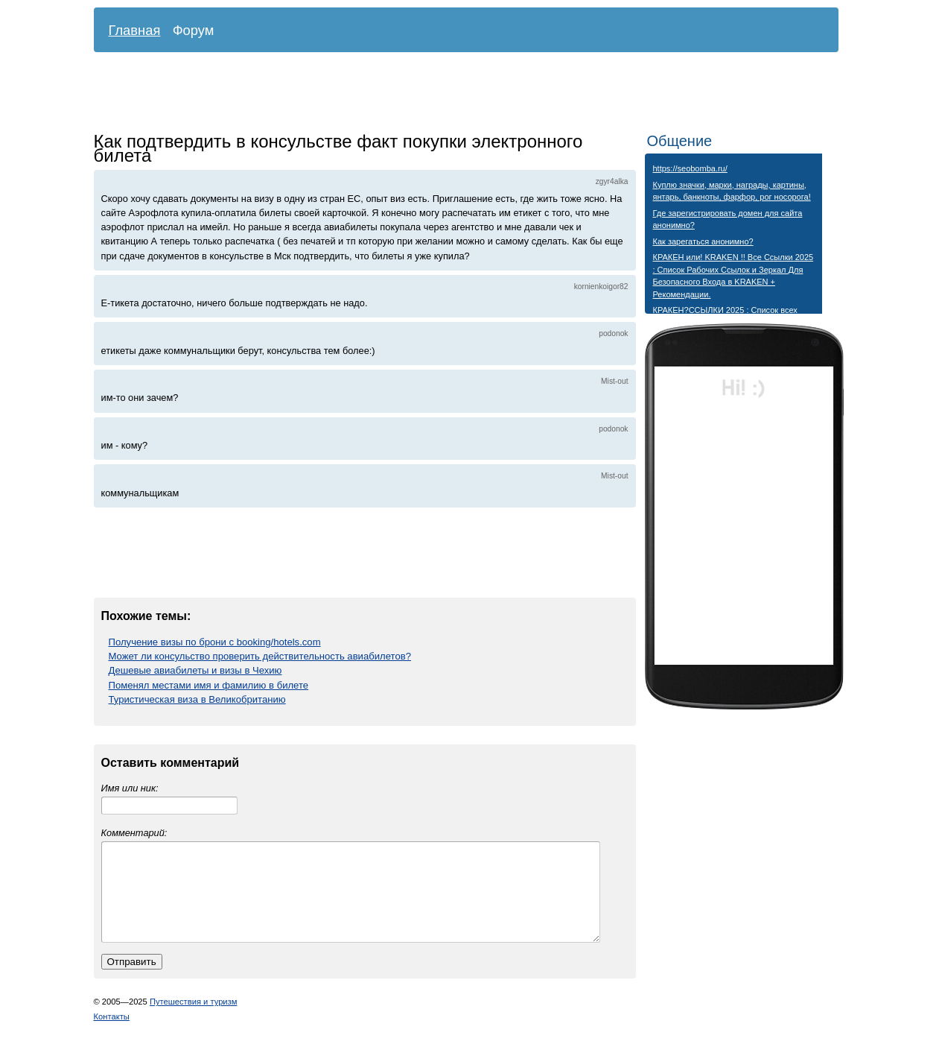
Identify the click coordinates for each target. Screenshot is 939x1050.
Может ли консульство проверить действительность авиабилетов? (260, 656)
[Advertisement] (455, 93)
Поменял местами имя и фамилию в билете (209, 685)
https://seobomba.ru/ (690, 168)
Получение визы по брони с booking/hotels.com (215, 642)
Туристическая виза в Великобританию (197, 699)
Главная (135, 30)
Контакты (112, 1034)
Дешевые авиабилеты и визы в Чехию (195, 670)
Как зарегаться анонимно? (703, 241)
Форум (193, 30)
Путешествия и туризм (194, 1019)
